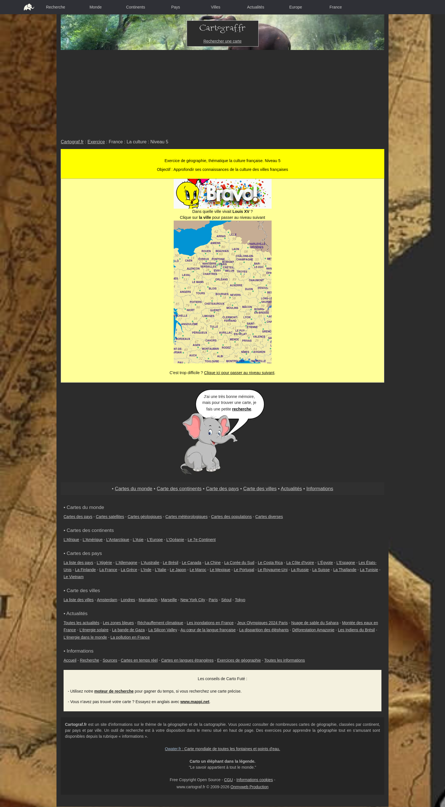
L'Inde (146, 569)
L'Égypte (325, 562)
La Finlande (85, 569)
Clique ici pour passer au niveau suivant (239, 372)
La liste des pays (78, 562)
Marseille (169, 600)
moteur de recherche (114, 691)
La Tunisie (369, 569)
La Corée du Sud (239, 562)
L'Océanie (175, 539)
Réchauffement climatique (160, 623)
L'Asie (138, 539)
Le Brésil (170, 562)
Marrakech (148, 600)
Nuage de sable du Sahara (315, 623)
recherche (241, 409)
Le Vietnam (74, 577)
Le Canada (191, 562)
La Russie (300, 569)
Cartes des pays (78, 516)
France (335, 7)
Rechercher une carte (222, 41)
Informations (319, 488)
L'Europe (155, 539)
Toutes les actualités (81, 623)
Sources (110, 660)
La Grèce (129, 569)
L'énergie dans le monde (85, 637)
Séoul (226, 600)
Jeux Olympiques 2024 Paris (262, 623)
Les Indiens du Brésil (356, 630)
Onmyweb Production (249, 787)
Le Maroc (198, 569)
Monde (95, 7)
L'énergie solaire (93, 630)
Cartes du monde (133, 488)
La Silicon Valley (162, 630)
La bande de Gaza (128, 630)
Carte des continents (179, 488)
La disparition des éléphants (264, 630)
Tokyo (240, 600)
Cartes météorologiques (186, 516)
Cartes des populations (231, 516)
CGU (228, 779)
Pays (175, 7)
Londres (128, 600)
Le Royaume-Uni (272, 569)
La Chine (213, 562)
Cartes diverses (269, 516)
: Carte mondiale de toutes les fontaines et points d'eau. (222, 749)
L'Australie (150, 562)
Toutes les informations (284, 660)
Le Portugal (244, 569)
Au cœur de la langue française (208, 630)
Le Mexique (220, 569)
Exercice (96, 141)
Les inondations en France (210, 623)
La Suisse (320, 569)
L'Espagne (345, 562)
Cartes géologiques (145, 516)
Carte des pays (222, 488)
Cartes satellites (110, 516)
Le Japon (178, 569)
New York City (192, 600)
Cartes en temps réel (139, 660)
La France (108, 569)
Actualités (255, 7)
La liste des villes (79, 600)
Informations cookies (254, 779)
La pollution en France (130, 637)
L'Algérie (104, 562)
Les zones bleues (118, 623)
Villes (215, 7)
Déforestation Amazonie (313, 630)
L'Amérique (92, 539)
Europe (295, 7)
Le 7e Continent (202, 539)
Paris (213, 600)
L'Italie (160, 569)
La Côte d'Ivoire (300, 562)
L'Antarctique (117, 539)
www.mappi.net (194, 701)
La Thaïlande (344, 569)
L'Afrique (71, 539)
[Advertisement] (222, 92)
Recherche (55, 7)
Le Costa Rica (270, 562)
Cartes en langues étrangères (187, 660)
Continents (135, 7)
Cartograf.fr (72, 141)
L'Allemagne (126, 562)
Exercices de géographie (239, 660)
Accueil (70, 660)
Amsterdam (107, 600)
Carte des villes (260, 488)
